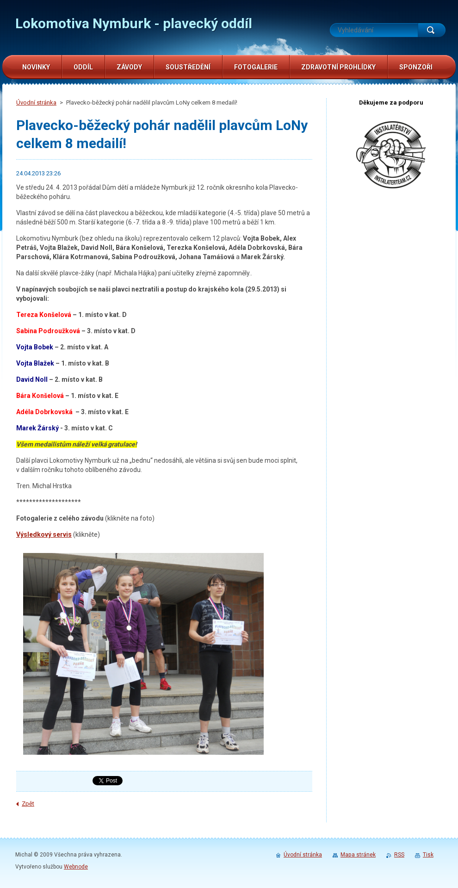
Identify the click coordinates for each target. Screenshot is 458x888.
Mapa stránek (358, 854)
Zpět (28, 803)
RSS (399, 854)
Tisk (428, 854)
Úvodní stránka (36, 102)
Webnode (76, 866)
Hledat (432, 30)
